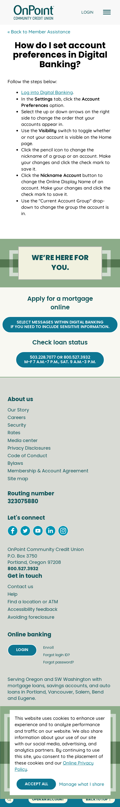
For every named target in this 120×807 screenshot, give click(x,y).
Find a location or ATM (33, 602)
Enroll (48, 648)
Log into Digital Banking (47, 92)
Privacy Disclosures (29, 448)
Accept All (36, 784)
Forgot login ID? (56, 655)
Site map (18, 479)
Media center (23, 441)
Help (12, 594)
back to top (98, 799)
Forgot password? (58, 662)
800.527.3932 (23, 569)
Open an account (48, 799)
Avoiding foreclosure (31, 617)
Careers (17, 418)
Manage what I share (81, 784)
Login (22, 650)
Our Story (18, 410)
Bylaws (15, 463)
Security (17, 425)
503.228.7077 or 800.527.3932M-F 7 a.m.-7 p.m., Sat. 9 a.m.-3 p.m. (60, 359)
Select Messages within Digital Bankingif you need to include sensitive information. (60, 324)
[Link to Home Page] (34, 13)
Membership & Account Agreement (48, 471)
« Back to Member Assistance (39, 32)
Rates (14, 433)
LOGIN (87, 12)
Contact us (20, 587)
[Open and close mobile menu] (106, 12)
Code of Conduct (27, 456)
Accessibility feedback (32, 609)
